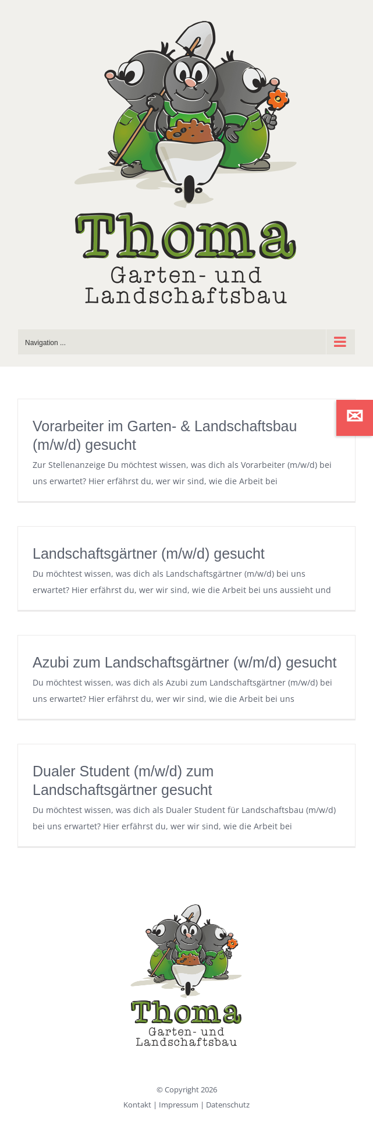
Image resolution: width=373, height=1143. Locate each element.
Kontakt (137, 1104)
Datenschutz (228, 1104)
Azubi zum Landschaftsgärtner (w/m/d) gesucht (184, 662)
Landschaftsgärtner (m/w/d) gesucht (149, 553)
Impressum (178, 1104)
